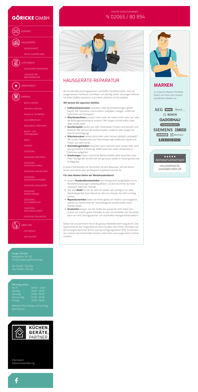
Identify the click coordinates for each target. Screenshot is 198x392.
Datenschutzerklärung (23, 363)
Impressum (18, 360)
